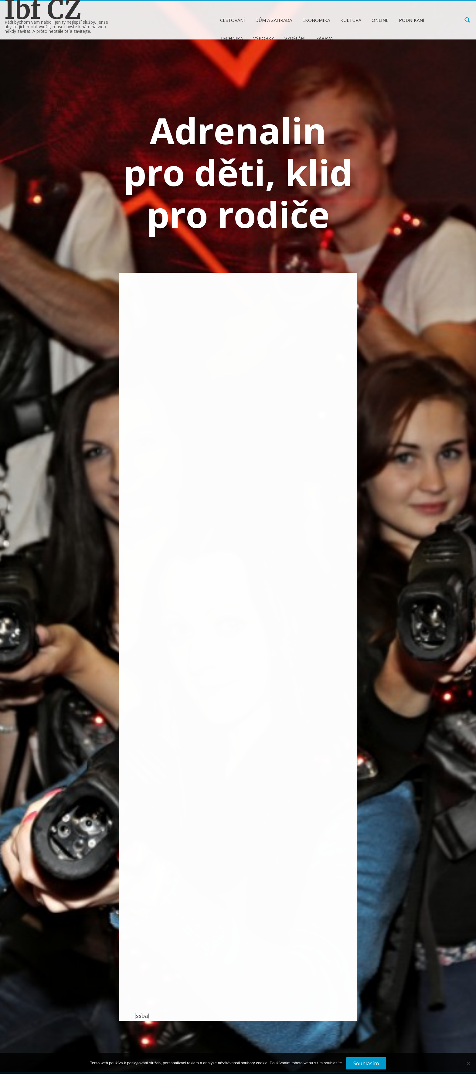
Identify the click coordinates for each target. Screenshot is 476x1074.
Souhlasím (366, 1063)
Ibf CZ (43, 9)
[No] (468, 1065)
